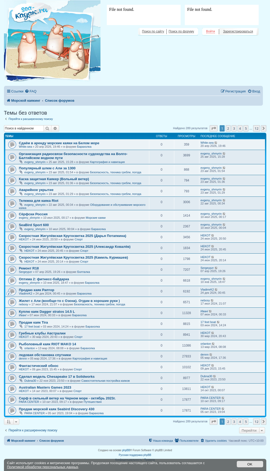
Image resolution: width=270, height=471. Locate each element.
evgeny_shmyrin (35, 162)
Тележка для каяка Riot (39, 201)
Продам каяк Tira (33, 322)
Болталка (83, 271)
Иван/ (23, 315)
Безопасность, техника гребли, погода (115, 172)
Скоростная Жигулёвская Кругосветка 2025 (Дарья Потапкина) (72, 236)
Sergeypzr (25, 271)
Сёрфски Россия (33, 214)
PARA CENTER (29, 401)
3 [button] (234, 128)
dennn (23, 358)
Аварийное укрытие (36, 190)
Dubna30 (30, 380)
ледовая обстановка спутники (45, 355)
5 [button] (246, 128)
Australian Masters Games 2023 (45, 387)
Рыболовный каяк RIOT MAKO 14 (47, 344)
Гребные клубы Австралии (42, 333)
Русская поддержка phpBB (135, 455)
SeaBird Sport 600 (34, 225)
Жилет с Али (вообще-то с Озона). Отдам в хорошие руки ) (69, 301)
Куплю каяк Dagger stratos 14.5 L (47, 312)
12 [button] (257, 128)
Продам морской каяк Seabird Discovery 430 (56, 409)
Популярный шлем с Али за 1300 (47, 168)
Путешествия (93, 401)
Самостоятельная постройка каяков (105, 380)
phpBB (126, 450)
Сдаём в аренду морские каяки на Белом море (59, 143)
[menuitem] (30, 91)
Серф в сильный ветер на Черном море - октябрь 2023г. (67, 398)
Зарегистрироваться (238, 31)
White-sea (25, 146)
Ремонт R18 (29, 268)
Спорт (79, 239)
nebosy (23, 304)
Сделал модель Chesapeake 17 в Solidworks (57, 377)
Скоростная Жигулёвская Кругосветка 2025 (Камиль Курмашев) (73, 257)
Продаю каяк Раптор (36, 290)
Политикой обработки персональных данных (42, 467)
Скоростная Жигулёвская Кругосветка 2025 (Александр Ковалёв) (75, 247)
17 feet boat (32, 326)
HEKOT (24, 239)
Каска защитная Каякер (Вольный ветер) (54, 179)
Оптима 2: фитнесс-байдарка (44, 279)
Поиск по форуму (181, 31)
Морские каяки (95, 217)
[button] (214, 128)
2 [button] (228, 128)
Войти (210, 31)
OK (249, 464)
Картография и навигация (107, 162)
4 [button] (240, 128)
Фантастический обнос (39, 366)
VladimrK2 (25, 293)
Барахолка (84, 146)
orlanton (30, 348)
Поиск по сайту (153, 31)
